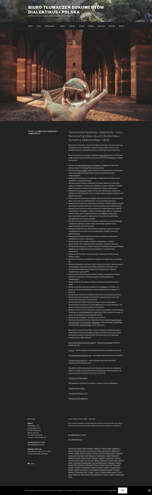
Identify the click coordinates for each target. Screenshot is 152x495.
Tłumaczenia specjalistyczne (79, 355)
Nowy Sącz (113, 460)
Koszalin (95, 458)
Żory (70, 477)
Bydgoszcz (116, 448)
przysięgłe (83, 171)
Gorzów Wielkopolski (107, 453)
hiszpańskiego (85, 325)
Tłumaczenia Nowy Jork (78, 393)
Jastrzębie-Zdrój (82, 456)
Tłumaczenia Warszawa (77, 378)
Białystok (97, 448)
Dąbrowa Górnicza (104, 451)
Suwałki (109, 470)
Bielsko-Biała (106, 448)
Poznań (101, 465)
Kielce (83, 458)
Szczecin (116, 470)
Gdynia (77, 453)
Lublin (81, 460)
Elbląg (114, 451)
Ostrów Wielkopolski (99, 463)
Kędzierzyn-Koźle (74, 458)
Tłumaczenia (51, 26)
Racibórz (71, 467)
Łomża (87, 460)
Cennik (81, 26)
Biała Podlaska (88, 448)
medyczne (83, 191)
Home (30, 26)
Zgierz (112, 474)
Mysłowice (104, 460)
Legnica (117, 458)
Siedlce (107, 467)
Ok (122, 490)
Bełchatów (72, 448)
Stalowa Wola (94, 470)
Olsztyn (120, 460)
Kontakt (112, 26)
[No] (149, 490)
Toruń (119, 472)
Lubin (76, 460)
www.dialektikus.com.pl (36, 444)
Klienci (121, 26)
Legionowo (109, 458)
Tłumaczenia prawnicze (77, 360)
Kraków (101, 458)
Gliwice (82, 453)
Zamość (106, 474)
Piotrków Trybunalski (85, 465)
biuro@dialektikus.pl (75, 439)
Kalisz (109, 456)
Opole (70, 463)
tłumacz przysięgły (105, 343)
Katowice (115, 456)
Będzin (79, 448)
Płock (96, 465)
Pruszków (108, 465)
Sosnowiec (84, 470)
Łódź (92, 460)
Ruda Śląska (86, 467)
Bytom (70, 451)
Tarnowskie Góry (81, 472)
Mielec (97, 460)
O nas (39, 26)
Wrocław (94, 474)
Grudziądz (118, 453)
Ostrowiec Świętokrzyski (82, 463)
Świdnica (71, 472)
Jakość (62, 26)
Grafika (91, 26)
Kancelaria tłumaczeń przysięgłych (82, 343)
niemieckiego (73, 322)
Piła (75, 465)
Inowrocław (72, 456)
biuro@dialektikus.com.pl (36, 442)
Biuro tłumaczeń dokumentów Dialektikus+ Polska (66, 9)
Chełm (76, 451)
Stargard (103, 470)
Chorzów (83, 451)
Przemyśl (116, 465)
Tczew (96, 472)
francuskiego (85, 322)
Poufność (101, 26)
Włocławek (86, 474)
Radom (78, 467)
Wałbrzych (77, 474)
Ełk (118, 451)
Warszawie (104, 155)
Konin (89, 458)
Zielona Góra (119, 474)
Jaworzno (93, 456)
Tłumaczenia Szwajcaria (78, 398)
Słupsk (76, 470)
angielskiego (116, 320)
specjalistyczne (85, 165)
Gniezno (96, 453)
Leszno (71, 460)
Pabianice (111, 463)
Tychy (70, 474)
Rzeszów (100, 467)
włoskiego (96, 322)
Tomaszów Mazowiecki (108, 472)
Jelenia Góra (101, 456)
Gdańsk (71, 453)
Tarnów (90, 472)
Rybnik (93, 467)
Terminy (72, 26)
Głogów (89, 453)
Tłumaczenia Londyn (76, 388)
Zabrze (99, 474)
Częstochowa (92, 451)
